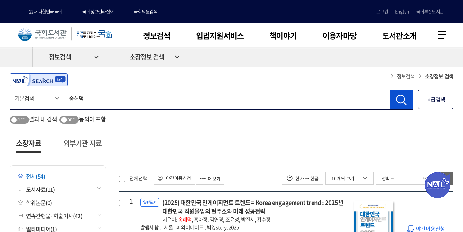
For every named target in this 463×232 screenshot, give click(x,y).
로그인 (382, 11)
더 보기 (215, 179)
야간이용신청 (176, 179)
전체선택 (138, 179)
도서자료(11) (36, 191)
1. (131, 202)
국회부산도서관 (430, 11)
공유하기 (448, 58)
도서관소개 (399, 35)
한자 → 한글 (303, 179)
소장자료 (28, 144)
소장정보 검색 (147, 58)
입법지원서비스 (220, 35)
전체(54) (31, 177)
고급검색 (435, 100)
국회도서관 (45, 34)
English (402, 11)
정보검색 (156, 35)
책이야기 (283, 35)
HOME (21, 58)
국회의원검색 (145, 11)
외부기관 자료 (82, 144)
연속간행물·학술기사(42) (50, 217)
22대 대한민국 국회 (45, 11)
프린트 (426, 58)
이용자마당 (339, 35)
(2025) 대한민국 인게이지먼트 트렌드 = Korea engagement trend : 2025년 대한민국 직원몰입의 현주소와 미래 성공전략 (254, 212)
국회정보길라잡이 (98, 11)
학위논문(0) (35, 204)
